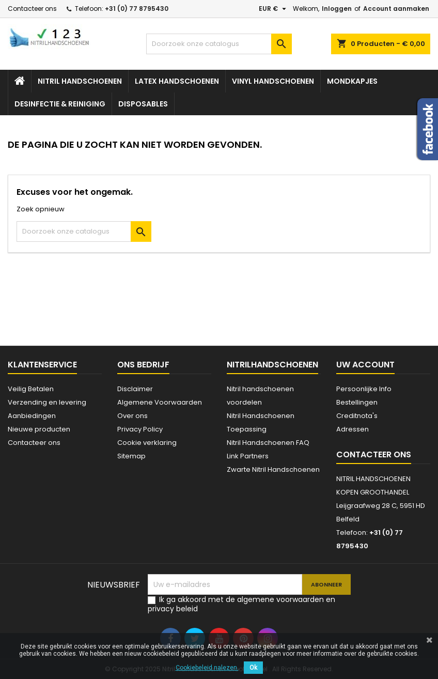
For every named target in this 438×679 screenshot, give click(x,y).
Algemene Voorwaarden (159, 402)
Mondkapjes (352, 81)
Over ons (132, 416)
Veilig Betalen (31, 389)
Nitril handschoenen (80, 81)
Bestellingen (357, 402)
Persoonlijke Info (364, 389)
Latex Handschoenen (177, 81)
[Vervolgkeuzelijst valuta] (274, 9)
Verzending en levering (47, 402)
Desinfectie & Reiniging (59, 104)
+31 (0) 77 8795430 (136, 8)
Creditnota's (357, 416)
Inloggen (337, 8)
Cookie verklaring (147, 442)
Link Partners (248, 456)
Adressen (352, 429)
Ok (253, 667)
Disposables (143, 104)
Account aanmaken (396, 8)
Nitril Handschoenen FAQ (268, 442)
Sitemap (131, 456)
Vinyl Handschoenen (273, 81)
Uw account (365, 365)
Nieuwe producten (39, 429)
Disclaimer (135, 389)
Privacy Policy (140, 429)
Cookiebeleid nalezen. (207, 667)
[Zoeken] (219, 44)
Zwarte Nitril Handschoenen (273, 469)
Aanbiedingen (32, 416)
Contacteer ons (32, 8)
